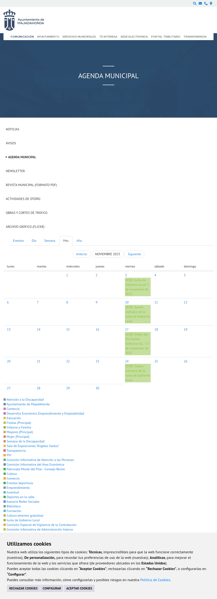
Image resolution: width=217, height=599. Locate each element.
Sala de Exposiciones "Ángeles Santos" (31, 446)
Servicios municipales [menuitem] (79, 36)
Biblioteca (11, 506)
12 (185, 302)
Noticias (12, 129)
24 (126, 361)
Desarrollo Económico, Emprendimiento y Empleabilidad (43, 413)
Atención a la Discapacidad (23, 399)
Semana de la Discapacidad (24, 441)
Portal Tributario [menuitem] (165, 36)
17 (126, 329)
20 (8, 361)
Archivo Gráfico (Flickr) (25, 227)
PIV (7, 455)
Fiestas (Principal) (17, 423)
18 (156, 329)
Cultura (10, 474)
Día (34, 240)
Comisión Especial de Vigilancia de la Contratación (40, 525)
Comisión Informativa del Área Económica (33, 464)
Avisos (11, 143)
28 (38, 388)
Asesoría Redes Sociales (21, 501)
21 (38, 361)
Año (79, 240)
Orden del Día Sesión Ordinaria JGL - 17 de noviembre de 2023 (137, 343)
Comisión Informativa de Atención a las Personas (38, 460)
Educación (12, 418)
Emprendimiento (16, 488)
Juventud (11, 492)
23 (97, 361)
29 (68, 388)
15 (68, 329)
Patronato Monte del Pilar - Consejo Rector (34, 469)
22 (68, 361)
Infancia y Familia (17, 427)
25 (156, 361)
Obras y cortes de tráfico (26, 213)
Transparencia (14, 450)
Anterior (81, 254)
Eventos (18, 240)
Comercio (11, 409)
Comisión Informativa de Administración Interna (38, 529)
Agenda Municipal (22, 157)
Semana (49, 240)
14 (38, 329)
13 (8, 329)
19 (185, 329)
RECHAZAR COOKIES (23, 588)
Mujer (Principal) (16, 437)
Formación (12, 511)
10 (126, 302)
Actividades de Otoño (23, 199)
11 (156, 302)
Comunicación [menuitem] (22, 36)
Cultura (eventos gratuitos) (23, 515)
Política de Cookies (155, 579)
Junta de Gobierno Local (21, 520)
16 (97, 329)
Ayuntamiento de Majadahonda (26, 404)
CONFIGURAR (52, 588)
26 (185, 361)
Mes (66, 240)
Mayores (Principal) (18, 432)
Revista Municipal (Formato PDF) (31, 185)
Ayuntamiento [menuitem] (48, 36)
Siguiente (134, 254)
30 (97, 388)
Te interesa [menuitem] (108, 36)
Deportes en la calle (18, 497)
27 (8, 388)
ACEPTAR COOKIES (79, 588)
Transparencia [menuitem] (195, 36)
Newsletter (15, 171)
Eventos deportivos (18, 483)
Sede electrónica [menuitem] (134, 36)
